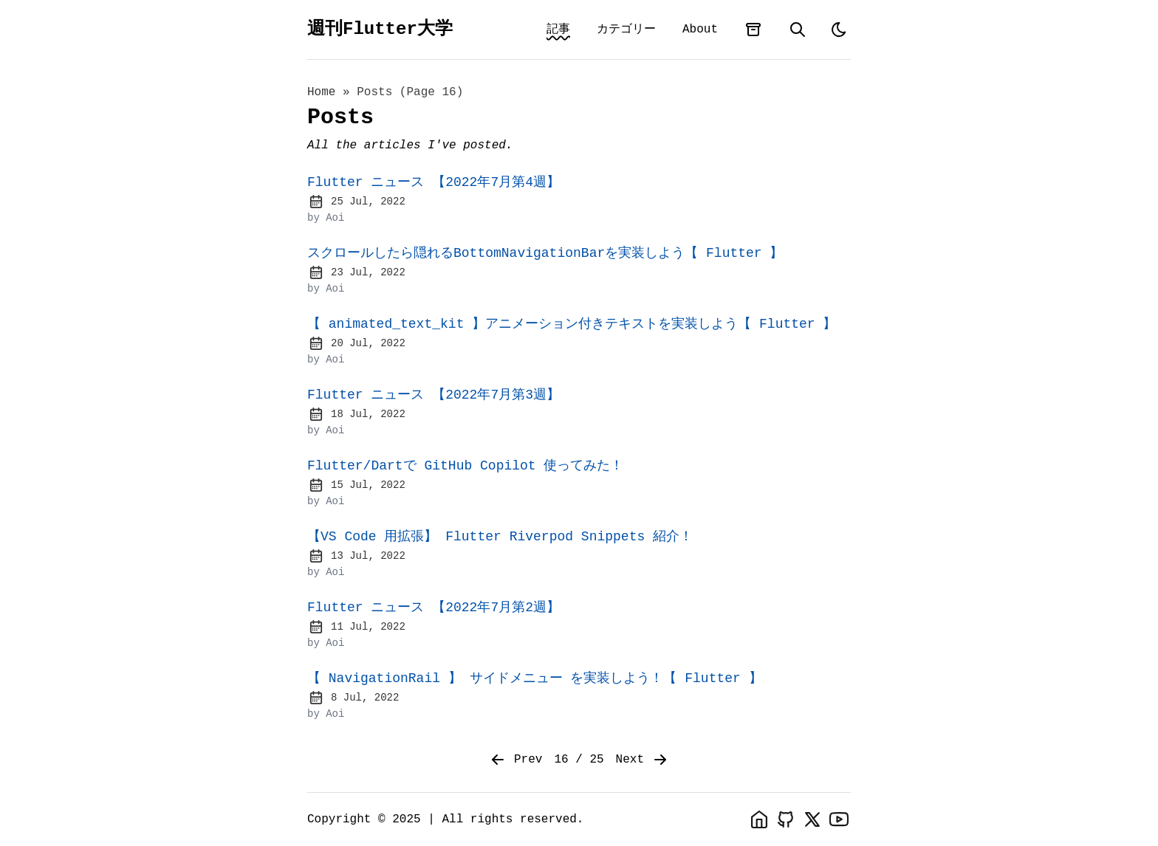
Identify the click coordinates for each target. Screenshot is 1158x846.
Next (642, 759)
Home (321, 92)
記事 (558, 29)
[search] (797, 29)
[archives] (753, 29)
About (700, 29)
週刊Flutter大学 (380, 29)
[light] (839, 29)
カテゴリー (626, 29)
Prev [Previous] (515, 759)
